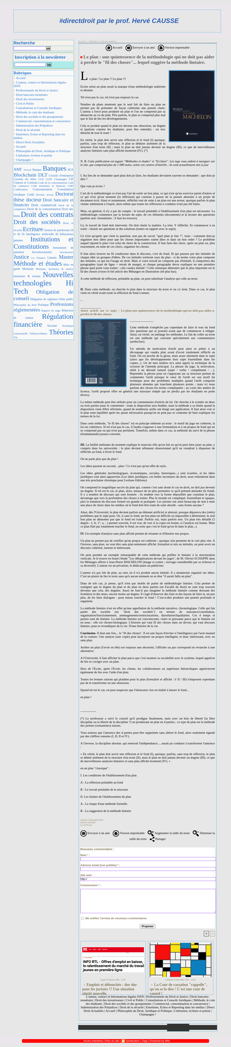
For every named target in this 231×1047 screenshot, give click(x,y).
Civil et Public (24, 103)
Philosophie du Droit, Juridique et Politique (42, 151)
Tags (144, 1040)
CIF (71, 179)
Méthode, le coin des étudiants (34, 112)
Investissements (42, 252)
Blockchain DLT (30, 175)
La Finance (38, 257)
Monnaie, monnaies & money (54, 268)
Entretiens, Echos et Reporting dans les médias (39, 136)
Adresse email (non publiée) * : (100, 865)
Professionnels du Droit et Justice (36, 90)
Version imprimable (174, 47)
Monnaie (28, 268)
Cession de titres (25, 179)
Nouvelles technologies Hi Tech (43, 282)
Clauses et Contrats (26, 182)
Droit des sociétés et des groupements (38, 116)
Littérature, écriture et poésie (33, 155)
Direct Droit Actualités (29, 142)
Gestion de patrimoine (57, 230)
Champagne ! (23, 159)
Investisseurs (66, 252)
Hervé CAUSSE (87, 822)
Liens (156, 1027)
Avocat (27, 169)
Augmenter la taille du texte (168, 833)
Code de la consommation (52, 182)
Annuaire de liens (178, 1027)
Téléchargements (134, 1027)
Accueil (20, 78)
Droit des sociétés (37, 222)
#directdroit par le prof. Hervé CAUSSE (119, 20)
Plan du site (203, 1027)
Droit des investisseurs (29, 99)
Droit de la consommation (44, 209)
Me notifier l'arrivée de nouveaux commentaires (116, 918)
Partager (158, 839)
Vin (16, 337)
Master (66, 257)
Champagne (60, 179)
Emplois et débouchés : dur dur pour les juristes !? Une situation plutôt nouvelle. (109, 988)
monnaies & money (27, 276)
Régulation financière (43, 320)
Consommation (42, 189)
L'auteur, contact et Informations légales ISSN (40, 84)
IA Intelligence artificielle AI (40, 234)
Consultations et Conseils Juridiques (38, 108)
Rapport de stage (51, 310)
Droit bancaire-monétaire (31, 94)
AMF (18, 169)
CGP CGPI (45, 179)
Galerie (111, 1027)
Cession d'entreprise (61, 175)
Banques (54, 168)
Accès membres (93, 1040)
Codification (21, 189)
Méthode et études (38, 263)
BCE (70, 169)
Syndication (133, 1040)
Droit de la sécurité (27, 130)
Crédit (30, 194)
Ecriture (33, 228)
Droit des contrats (47, 214)
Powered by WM (160, 1040)
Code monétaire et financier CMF (52, 185)
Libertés (52, 257)
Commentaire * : (90, 885)
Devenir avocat (44, 194)
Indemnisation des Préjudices (33, 125)
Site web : (86, 875)
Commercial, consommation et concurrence (42, 121)
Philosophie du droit (25, 304)
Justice (21, 257)
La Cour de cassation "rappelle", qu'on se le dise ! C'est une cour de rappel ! (178, 988)
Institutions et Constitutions (43, 243)
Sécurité (52, 325)
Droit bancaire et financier (43, 202)
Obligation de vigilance (44, 299)
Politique (43, 304)
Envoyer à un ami (140, 47)
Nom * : (85, 855)
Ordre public (66, 299)
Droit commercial (43, 205)
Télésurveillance (38, 333)
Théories (61, 332)
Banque (37, 169)
